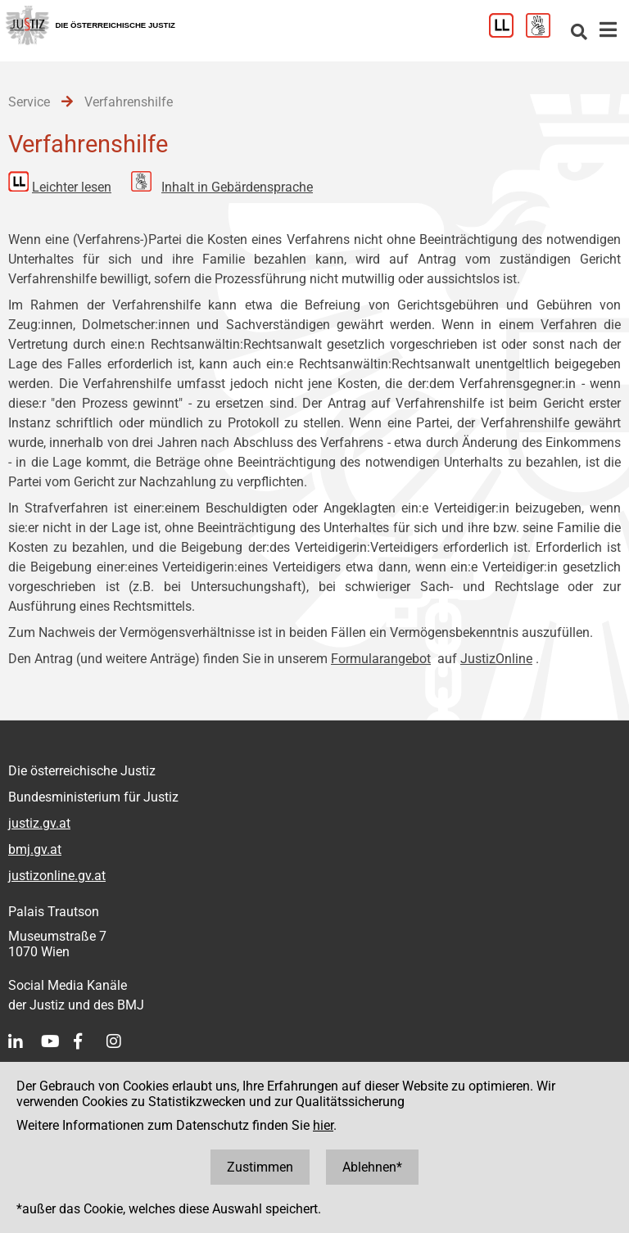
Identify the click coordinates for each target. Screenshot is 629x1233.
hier (323, 1125)
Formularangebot (381, 658)
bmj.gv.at (34, 849)
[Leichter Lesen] (507, 33)
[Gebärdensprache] (544, 33)
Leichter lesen (71, 187)
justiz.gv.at (39, 823)
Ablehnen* (372, 1167)
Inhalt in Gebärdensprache (237, 187)
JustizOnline (496, 658)
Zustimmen (260, 1167)
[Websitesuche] (579, 33)
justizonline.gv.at (57, 875)
